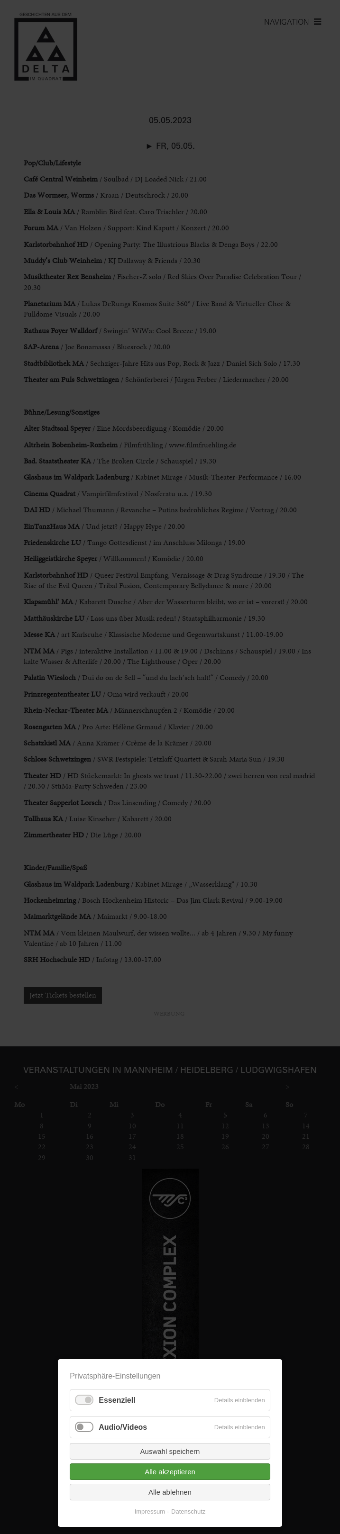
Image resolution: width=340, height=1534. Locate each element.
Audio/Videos (123, 1427)
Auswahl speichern (170, 1451)
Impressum (150, 1511)
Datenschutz (188, 1511)
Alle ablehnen (170, 1492)
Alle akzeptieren (170, 1472)
